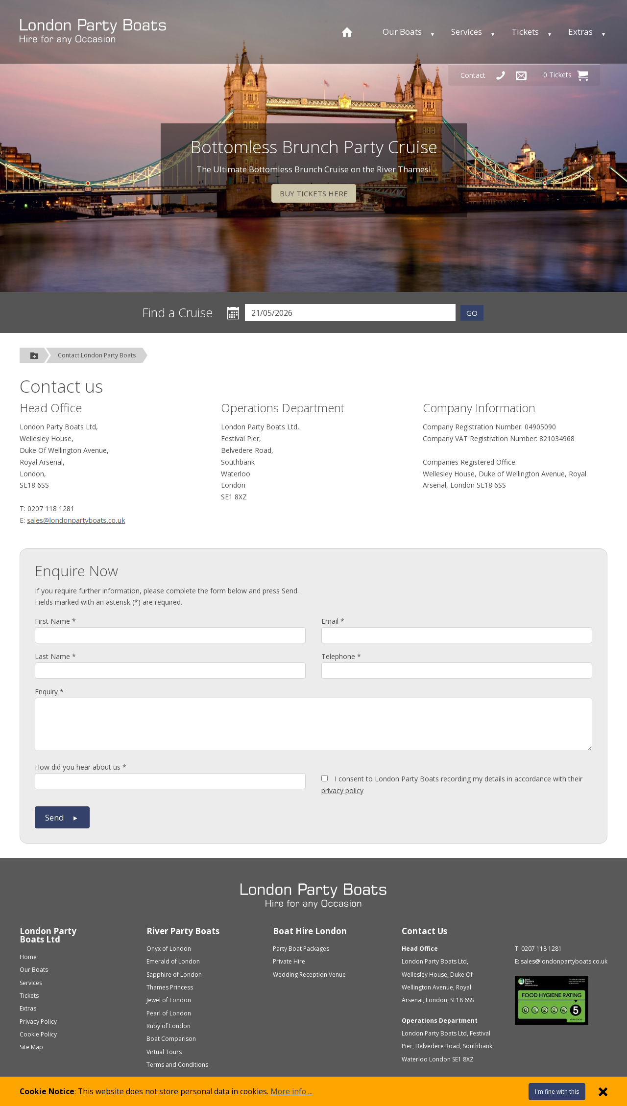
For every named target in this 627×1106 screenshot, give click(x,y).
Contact (472, 75)
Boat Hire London (310, 931)
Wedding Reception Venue (309, 974)
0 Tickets (565, 75)
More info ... (291, 1091)
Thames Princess (169, 987)
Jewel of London (168, 1000)
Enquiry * (49, 691)
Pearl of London (168, 1013)
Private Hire (289, 961)
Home (28, 957)
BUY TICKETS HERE (314, 193)
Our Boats (402, 31)
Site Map (31, 1047)
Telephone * (341, 656)
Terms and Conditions (177, 1064)
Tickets (525, 31)
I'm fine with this (557, 1091)
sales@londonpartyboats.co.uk (564, 961)
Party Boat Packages (301, 948)
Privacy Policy (38, 1021)
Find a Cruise (177, 312)
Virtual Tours (164, 1052)
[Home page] (347, 32)
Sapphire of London (174, 974)
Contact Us (424, 931)
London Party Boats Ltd (48, 935)
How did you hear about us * (80, 767)
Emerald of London (173, 961)
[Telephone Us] (500, 75)
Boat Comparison (171, 1039)
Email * (332, 621)
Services (466, 31)
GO (472, 313)
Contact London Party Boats (97, 355)
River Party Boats (182, 931)
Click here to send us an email (76, 521)
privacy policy (342, 790)
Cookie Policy (38, 1034)
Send (62, 817)
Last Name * (55, 656)
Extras (580, 31)
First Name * (55, 621)
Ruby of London (168, 1026)
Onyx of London (168, 948)
